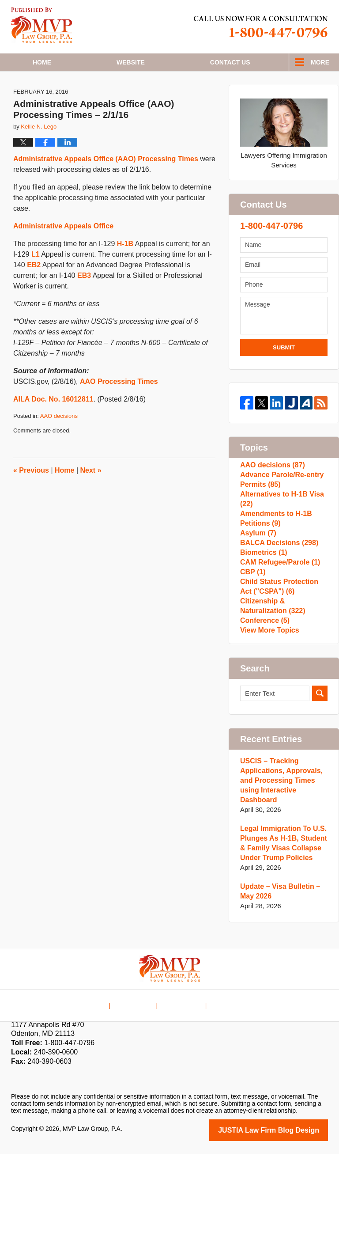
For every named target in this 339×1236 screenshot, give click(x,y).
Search (320, 777)
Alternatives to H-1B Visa (279, 536)
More (320, 62)
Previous (31, 496)
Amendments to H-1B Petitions (274, 560)
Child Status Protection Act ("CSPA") (283, 654)
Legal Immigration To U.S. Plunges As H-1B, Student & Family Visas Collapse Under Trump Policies (280, 926)
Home (42, 62)
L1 (35, 280)
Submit (284, 373)
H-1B (125, 269)
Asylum (257, 579)
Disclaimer (139, 1081)
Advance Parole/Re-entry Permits (279, 512)
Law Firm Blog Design (286, 1213)
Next (91, 496)
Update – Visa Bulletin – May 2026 (277, 974)
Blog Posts (225, 1081)
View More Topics (267, 711)
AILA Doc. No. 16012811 (53, 425)
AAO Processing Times (119, 407)
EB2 (34, 291)
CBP (252, 635)
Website (131, 62)
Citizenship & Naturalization (270, 678)
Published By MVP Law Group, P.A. (261, 26)
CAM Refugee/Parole (277, 621)
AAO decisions (59, 442)
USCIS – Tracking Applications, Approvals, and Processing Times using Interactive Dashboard (278, 864)
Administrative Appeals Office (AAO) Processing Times (105, 185)
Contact (230, 62)
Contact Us (182, 1081)
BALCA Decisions (276, 593)
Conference (263, 697)
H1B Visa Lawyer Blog (41, 25)
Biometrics (262, 607)
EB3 (84, 301)
